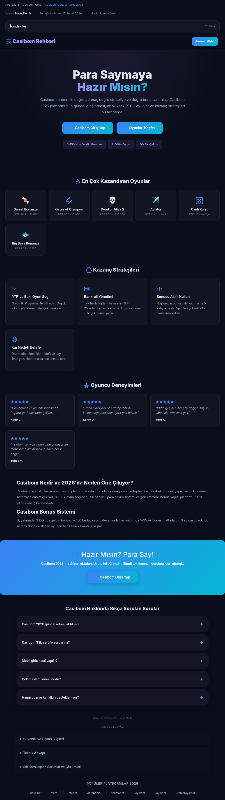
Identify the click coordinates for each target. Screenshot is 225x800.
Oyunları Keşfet (139, 128)
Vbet (54, 793)
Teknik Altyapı (34, 753)
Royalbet (35, 793)
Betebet (72, 793)
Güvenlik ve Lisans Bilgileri (43, 739)
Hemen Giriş (205, 41)
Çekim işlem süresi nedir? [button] (41, 679)
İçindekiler (112, 26)
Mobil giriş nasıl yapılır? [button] (39, 661)
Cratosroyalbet (185, 793)
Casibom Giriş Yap (87, 128)
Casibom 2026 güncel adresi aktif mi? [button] (50, 624)
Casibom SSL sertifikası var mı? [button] (46, 642)
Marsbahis (93, 793)
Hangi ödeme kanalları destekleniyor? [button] (50, 697)
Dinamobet (117, 793)
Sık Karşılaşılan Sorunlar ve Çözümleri (52, 767)
